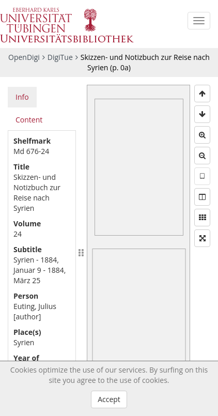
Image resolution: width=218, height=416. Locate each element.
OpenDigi (24, 57)
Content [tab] (28, 120)
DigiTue (60, 57)
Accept (109, 399)
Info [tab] (22, 97)
